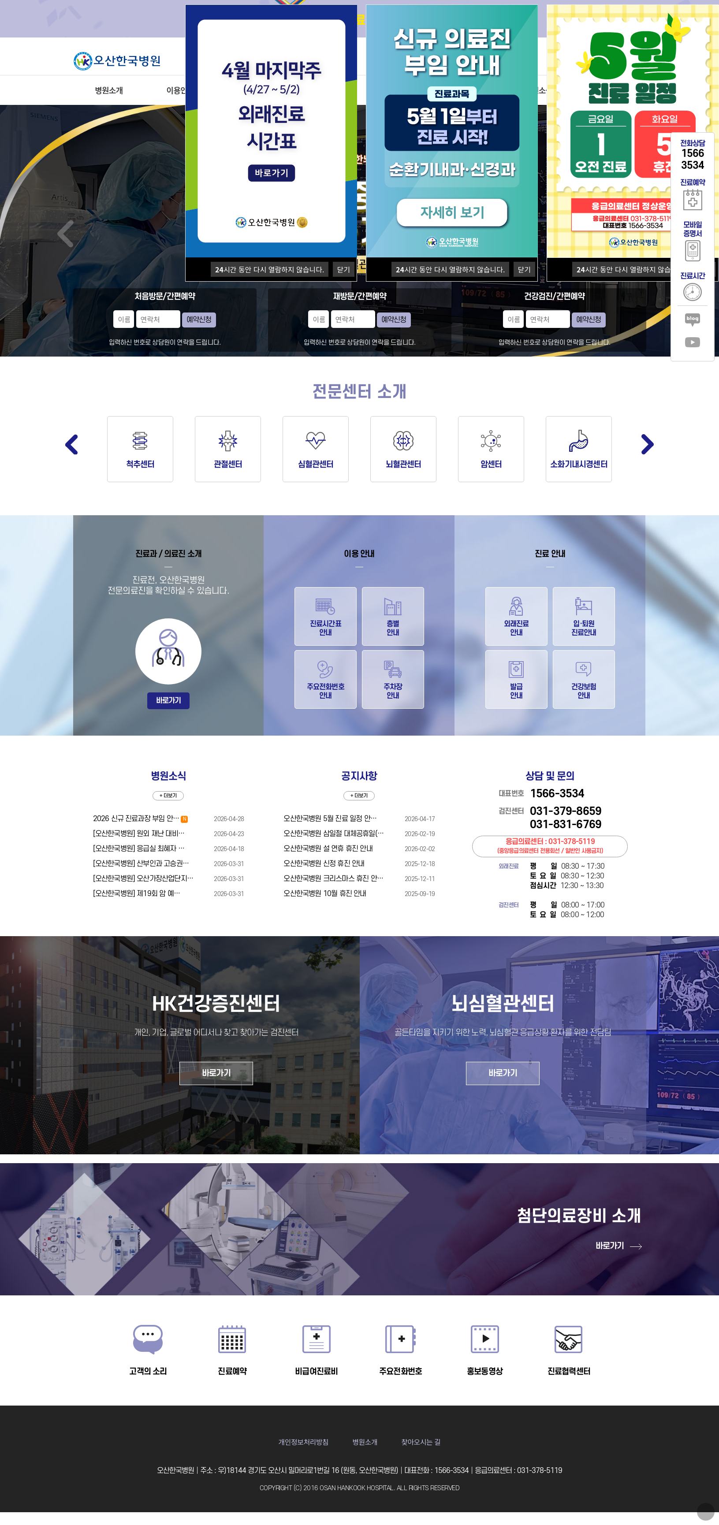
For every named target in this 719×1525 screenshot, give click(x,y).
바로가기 (168, 701)
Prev (65, 233)
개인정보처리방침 (304, 1441)
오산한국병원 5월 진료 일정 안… (329, 819)
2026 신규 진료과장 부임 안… (140, 819)
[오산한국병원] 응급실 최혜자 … (139, 849)
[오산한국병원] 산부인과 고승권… (141, 864)
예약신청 (199, 320)
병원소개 (109, 90)
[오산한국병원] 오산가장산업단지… (143, 879)
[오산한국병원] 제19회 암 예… (136, 894)
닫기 (343, 269)
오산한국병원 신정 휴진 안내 (323, 864)
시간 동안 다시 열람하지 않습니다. (269, 269)
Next (647, 444)
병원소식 (538, 90)
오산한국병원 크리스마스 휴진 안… (333, 879)
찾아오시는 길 (420, 1441)
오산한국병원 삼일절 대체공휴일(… (333, 834)
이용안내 (180, 90)
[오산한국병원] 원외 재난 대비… (139, 834)
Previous (71, 444)
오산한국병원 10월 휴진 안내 (324, 894)
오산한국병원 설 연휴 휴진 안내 (327, 849)
